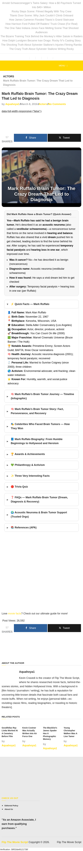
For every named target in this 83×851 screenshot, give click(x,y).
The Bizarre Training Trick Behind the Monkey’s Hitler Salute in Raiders (42, 36)
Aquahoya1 (12, 104)
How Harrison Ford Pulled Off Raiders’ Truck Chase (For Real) (41, 23)
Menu (62, 65)
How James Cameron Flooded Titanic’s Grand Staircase (41, 19)
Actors (8, 76)
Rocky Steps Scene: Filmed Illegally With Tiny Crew (41, 11)
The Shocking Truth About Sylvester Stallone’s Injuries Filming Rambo (41, 44)
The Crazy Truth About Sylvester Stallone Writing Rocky (41, 48)
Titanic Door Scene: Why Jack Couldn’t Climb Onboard (41, 15)
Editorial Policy (11, 805)
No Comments (57, 104)
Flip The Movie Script (15, 842)
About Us (8, 809)
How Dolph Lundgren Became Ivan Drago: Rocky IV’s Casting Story (41, 40)
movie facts (14, 613)
